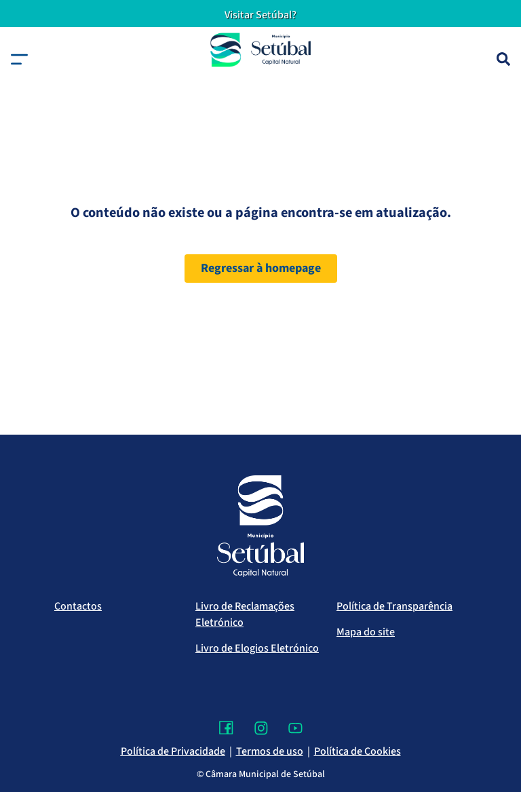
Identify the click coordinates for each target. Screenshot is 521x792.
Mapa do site (365, 632)
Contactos (78, 606)
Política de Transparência (394, 606)
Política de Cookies (357, 751)
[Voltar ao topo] (483, 741)
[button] (19, 59)
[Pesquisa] (503, 59)
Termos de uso (269, 751)
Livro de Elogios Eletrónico (257, 648)
